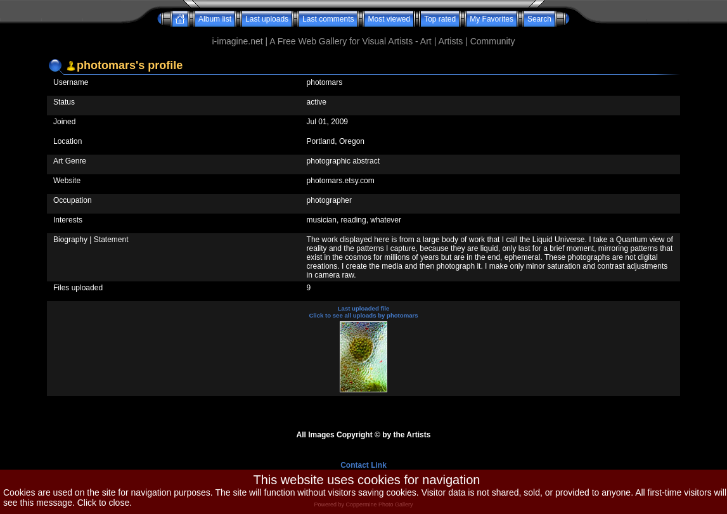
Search (539, 19)
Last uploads (266, 19)
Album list (214, 19)
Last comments (328, 19)
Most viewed (389, 19)
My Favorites (491, 19)
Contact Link (363, 465)
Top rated (440, 19)
